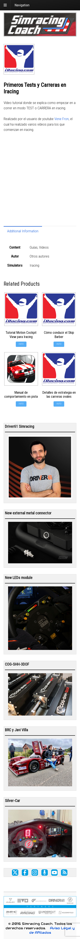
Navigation (22, 5)
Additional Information (22, 231)
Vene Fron (61, 119)
